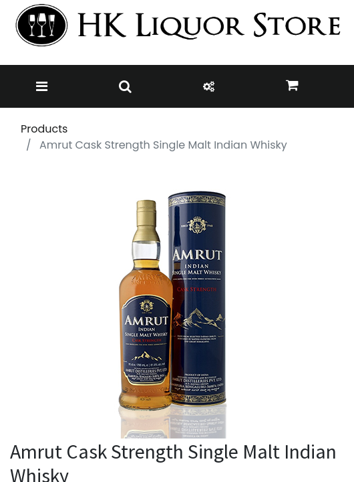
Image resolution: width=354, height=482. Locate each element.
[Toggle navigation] (41, 86)
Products (44, 129)
